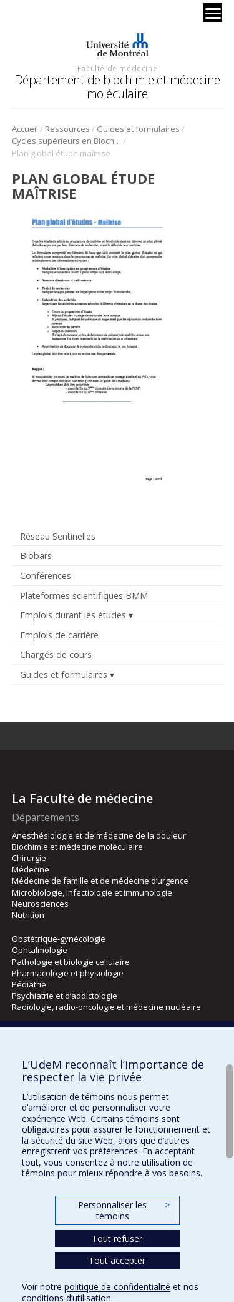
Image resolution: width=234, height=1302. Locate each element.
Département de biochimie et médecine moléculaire (117, 86)
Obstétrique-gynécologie (58, 938)
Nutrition (28, 915)
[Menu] (212, 12)
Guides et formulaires (138, 128)
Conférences (45, 576)
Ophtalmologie (39, 950)
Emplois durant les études (73, 615)
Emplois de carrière (59, 635)
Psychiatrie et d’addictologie (64, 995)
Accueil (25, 128)
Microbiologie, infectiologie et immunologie (92, 892)
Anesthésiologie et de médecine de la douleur (99, 835)
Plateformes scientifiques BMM (84, 596)
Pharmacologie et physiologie (68, 973)
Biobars (36, 556)
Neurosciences (40, 903)
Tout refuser (117, 1238)
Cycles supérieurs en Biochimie (66, 140)
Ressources (67, 128)
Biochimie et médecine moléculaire (77, 846)
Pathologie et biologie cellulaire (71, 961)
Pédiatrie (29, 984)
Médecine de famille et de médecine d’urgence (100, 880)
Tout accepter (117, 1260)
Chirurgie (29, 858)
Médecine (30, 869)
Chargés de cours (56, 654)
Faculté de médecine (117, 68)
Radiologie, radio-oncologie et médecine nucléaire (106, 1006)
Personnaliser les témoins (123, 1210)
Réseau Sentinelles (57, 536)
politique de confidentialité (117, 1287)
